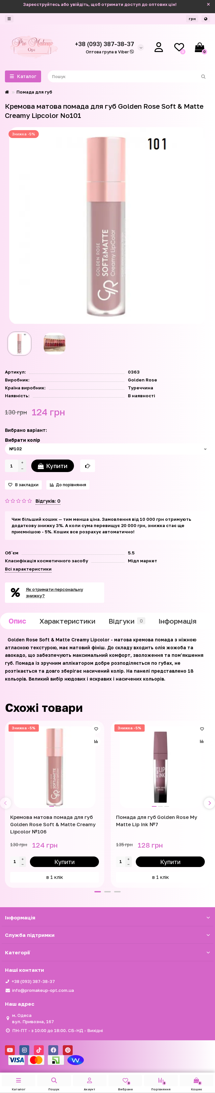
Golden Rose (142, 379)
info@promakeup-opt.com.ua (43, 990)
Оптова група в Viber (110, 51)
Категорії (107, 952)
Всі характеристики (28, 569)
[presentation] (5, 803)
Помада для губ (34, 92)
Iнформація (177, 621)
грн (192, 18)
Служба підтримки (107, 935)
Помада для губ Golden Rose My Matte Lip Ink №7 (156, 820)
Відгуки (126, 621)
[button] (97, 891)
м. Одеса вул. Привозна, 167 (33, 1018)
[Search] (129, 76)
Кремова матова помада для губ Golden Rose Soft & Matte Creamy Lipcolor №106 (53, 824)
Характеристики (67, 621)
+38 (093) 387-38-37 (33, 981)
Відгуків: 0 (48, 501)
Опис (17, 621)
